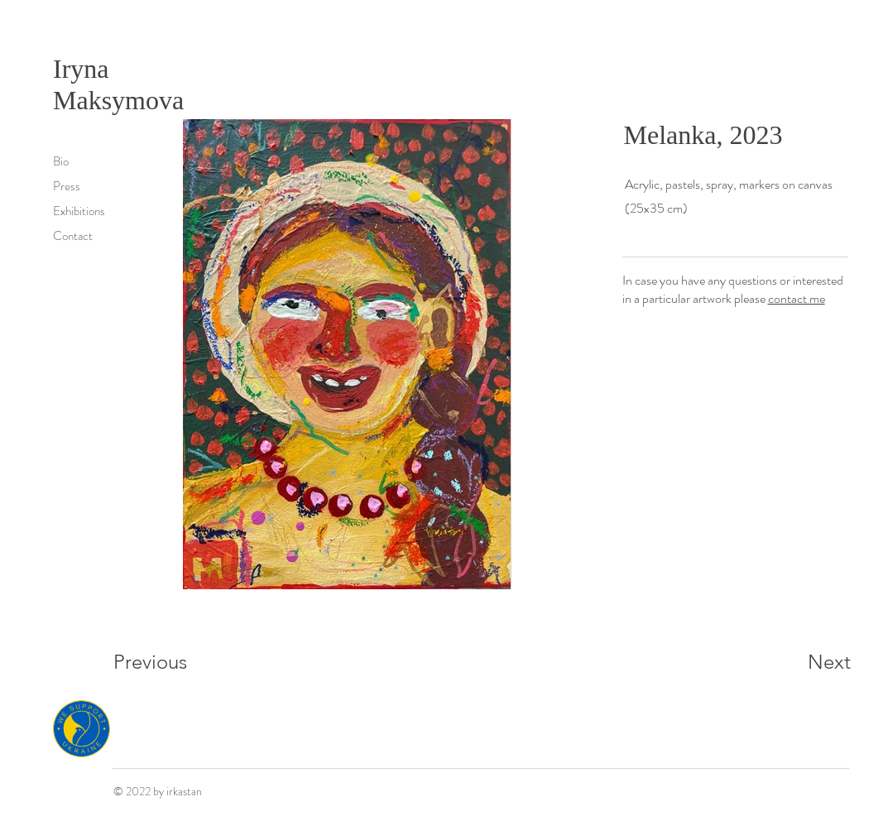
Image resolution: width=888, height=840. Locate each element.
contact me (796, 298)
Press (66, 186)
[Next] (796, 662)
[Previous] (172, 662)
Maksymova (118, 100)
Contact (73, 236)
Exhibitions (79, 211)
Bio (61, 161)
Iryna (84, 69)
